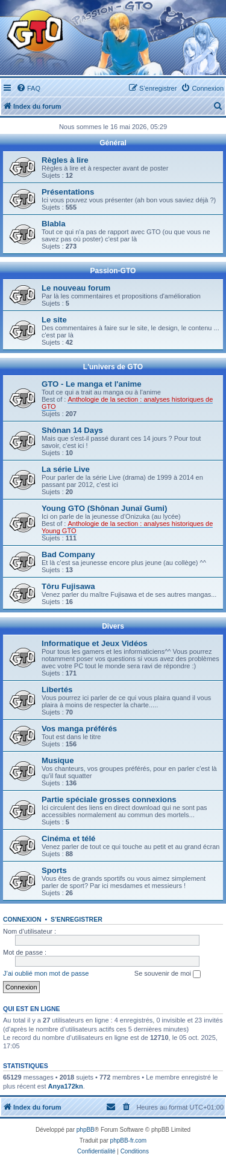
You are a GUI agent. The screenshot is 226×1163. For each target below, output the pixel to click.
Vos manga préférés (79, 728)
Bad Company (68, 554)
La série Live (66, 469)
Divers (113, 626)
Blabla (54, 223)
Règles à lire (65, 160)
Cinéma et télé (68, 838)
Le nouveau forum (76, 287)
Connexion (22, 919)
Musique (58, 760)
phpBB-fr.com (128, 1140)
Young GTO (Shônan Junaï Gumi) (104, 508)
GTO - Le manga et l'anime (92, 383)
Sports (54, 870)
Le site (54, 319)
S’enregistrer (76, 919)
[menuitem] (28, 88)
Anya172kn (65, 1086)
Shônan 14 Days (72, 430)
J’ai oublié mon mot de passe (46, 973)
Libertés (57, 689)
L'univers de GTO (113, 367)
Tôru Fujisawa (68, 586)
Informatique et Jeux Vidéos (95, 643)
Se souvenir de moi (167, 974)
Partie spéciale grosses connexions (109, 799)
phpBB (86, 1129)
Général (113, 143)
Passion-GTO (113, 271)
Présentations (68, 191)
